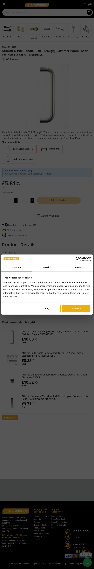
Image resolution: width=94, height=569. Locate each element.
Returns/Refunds (40, 525)
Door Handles (56, 516)
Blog (35, 543)
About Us (37, 519)
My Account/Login (40, 516)
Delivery (36, 522)
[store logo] (44, 4)
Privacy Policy (38, 531)
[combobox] (43, 12)
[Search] (89, 12)
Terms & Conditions (41, 534)
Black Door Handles (59, 519)
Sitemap (36, 540)
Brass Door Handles (59, 522)
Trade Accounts (39, 528)
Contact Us (37, 537)
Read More (75, 138)
